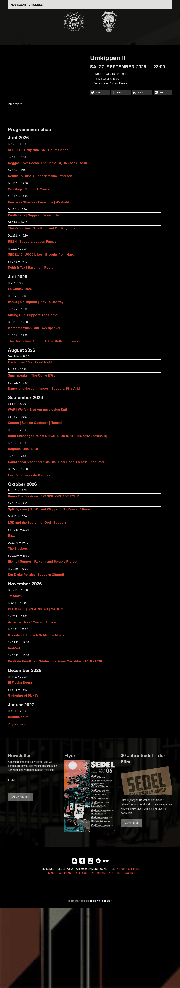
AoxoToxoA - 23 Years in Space (32, 622)
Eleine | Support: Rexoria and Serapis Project (42, 561)
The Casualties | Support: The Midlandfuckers (43, 341)
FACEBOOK (81, 873)
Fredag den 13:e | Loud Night (30, 362)
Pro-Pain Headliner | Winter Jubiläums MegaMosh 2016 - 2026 (55, 661)
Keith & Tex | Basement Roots (30, 267)
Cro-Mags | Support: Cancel (29, 189)
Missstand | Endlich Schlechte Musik (36, 635)
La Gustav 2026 (20, 289)
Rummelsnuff (18, 717)
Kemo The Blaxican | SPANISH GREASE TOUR (43, 496)
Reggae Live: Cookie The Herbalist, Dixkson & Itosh (47, 163)
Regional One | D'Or (23, 449)
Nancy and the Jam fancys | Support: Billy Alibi (44, 388)
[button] (100, 92)
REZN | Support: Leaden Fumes (32, 241)
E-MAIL (50, 873)
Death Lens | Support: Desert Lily (33, 215)
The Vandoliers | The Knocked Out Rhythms (41, 228)
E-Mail (11, 780)
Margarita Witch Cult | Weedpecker (34, 328)
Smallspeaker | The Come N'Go (32, 375)
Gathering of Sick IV (23, 695)
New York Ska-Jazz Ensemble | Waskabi (38, 202)
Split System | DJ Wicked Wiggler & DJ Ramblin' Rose (49, 509)
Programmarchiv (17, 724)
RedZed (14, 648)
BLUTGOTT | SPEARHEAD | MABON (35, 609)
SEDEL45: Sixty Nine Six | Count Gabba (38, 150)
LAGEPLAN (64, 873)
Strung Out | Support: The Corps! (33, 315)
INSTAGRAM (98, 873)
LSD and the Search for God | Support (37, 522)
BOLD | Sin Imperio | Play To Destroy (36, 302)
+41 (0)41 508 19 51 (127, 869)
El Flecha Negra (20, 682)
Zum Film (131, 823)
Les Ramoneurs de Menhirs (29, 475)
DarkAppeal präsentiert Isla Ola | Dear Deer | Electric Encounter (56, 462)
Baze (12, 535)
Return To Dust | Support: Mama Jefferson (40, 176)
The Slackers (18, 548)
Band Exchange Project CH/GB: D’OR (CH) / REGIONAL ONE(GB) (57, 436)
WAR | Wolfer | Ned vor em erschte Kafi (37, 409)
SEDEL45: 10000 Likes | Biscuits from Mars (41, 254)
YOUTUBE (114, 873)
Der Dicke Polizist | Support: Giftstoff (36, 574)
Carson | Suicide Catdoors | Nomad (35, 423)
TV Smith (15, 596)
